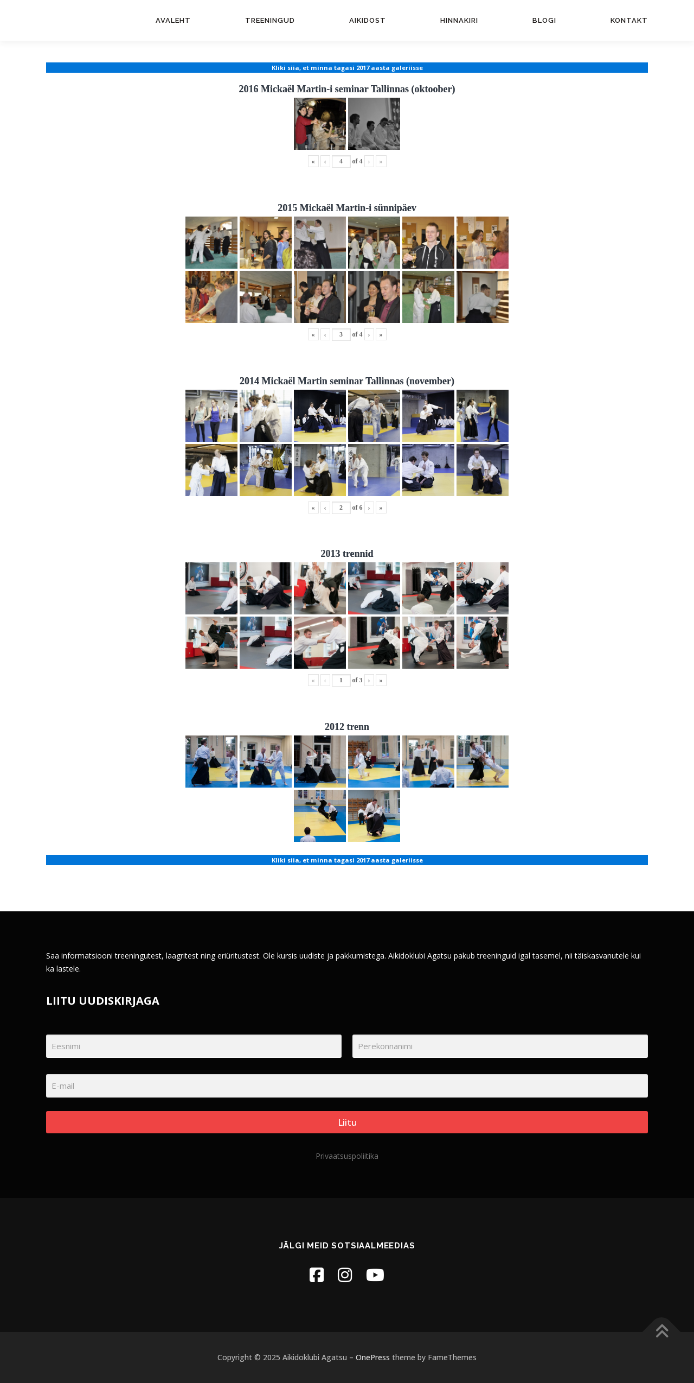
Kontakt (629, 20)
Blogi (544, 20)
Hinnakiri (459, 20)
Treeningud (270, 20)
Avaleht (173, 20)
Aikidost (367, 20)
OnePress (373, 1357)
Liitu (347, 1122)
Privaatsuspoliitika (347, 1156)
